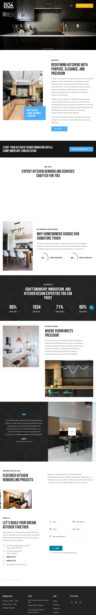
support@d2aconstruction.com (16, 565)
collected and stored (71, 553)
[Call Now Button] (91, 307)
